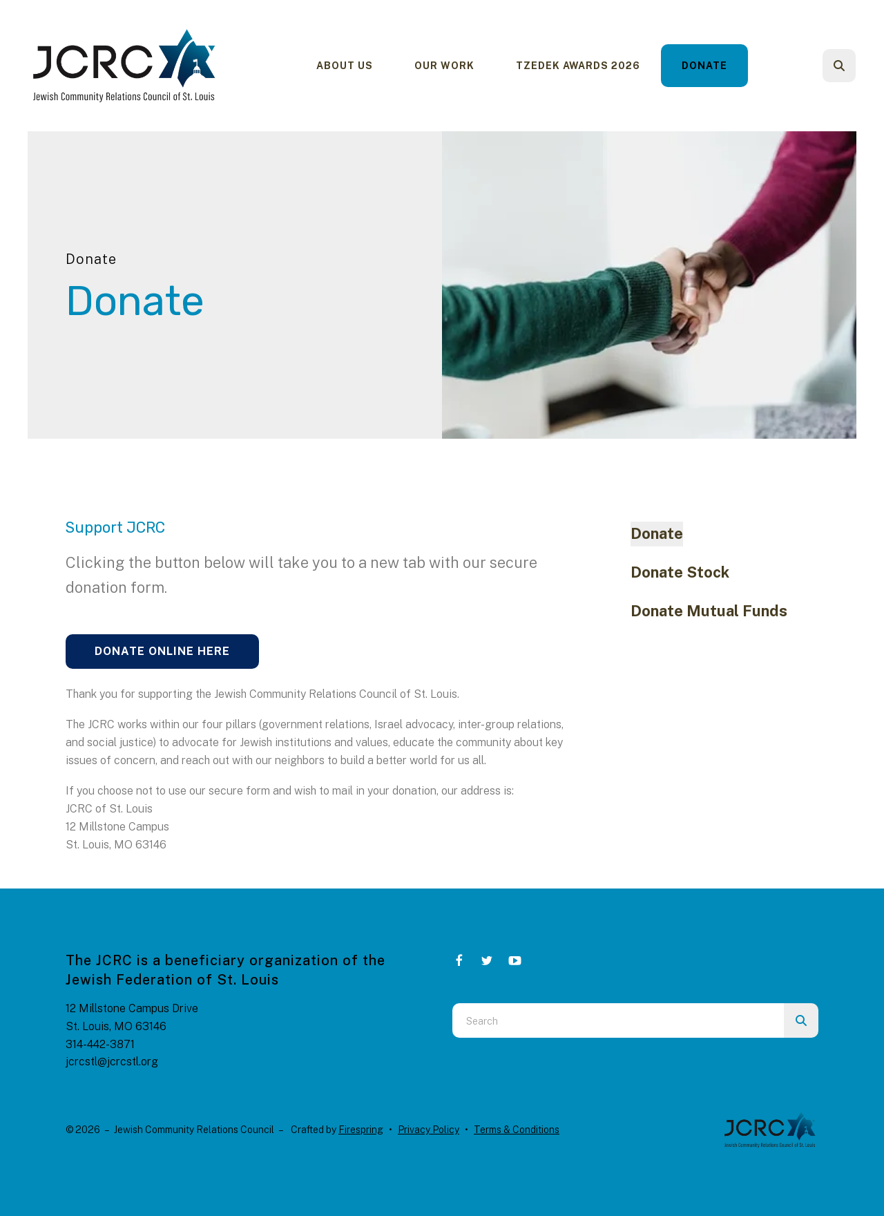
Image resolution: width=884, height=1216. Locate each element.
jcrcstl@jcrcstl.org (112, 1061)
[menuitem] (345, 66)
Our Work (444, 65)
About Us (344, 65)
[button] (839, 65)
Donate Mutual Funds (709, 611)
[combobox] (618, 1020)
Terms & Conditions (516, 1129)
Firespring (360, 1129)
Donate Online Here (162, 651)
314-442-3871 (100, 1044)
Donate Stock (680, 572)
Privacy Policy (428, 1129)
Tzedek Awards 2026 (578, 65)
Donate (704, 65)
